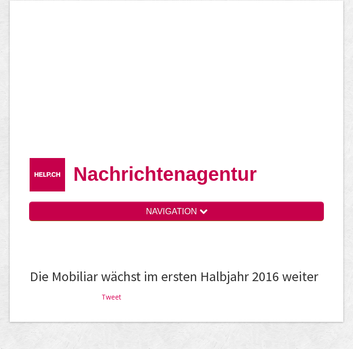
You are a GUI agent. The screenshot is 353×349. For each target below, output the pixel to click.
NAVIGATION (176, 211)
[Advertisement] (191, 82)
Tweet (111, 296)
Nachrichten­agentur (165, 174)
